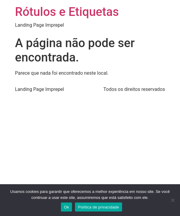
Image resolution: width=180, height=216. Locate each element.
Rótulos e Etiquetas (67, 12)
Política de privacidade (98, 207)
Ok (66, 207)
